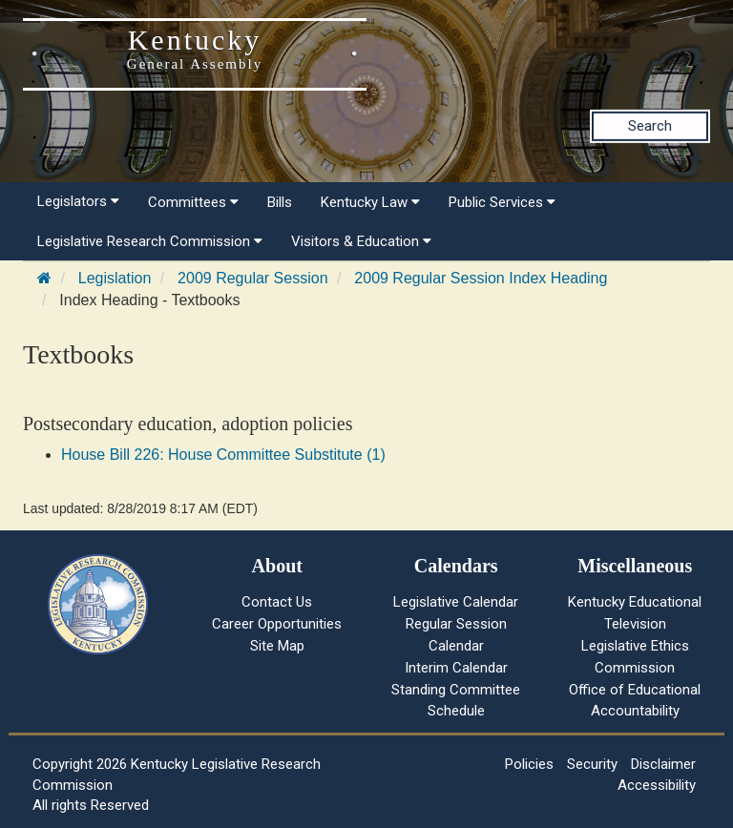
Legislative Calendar (455, 602)
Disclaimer (663, 764)
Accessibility (657, 785)
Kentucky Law (370, 202)
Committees (193, 202)
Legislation (115, 278)
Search (650, 126)
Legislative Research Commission (149, 241)
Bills (279, 202)
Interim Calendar (456, 667)
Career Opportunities (277, 623)
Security (592, 764)
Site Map (277, 645)
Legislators (78, 201)
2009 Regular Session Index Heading (480, 278)
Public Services (502, 202)
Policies (529, 764)
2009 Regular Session (252, 278)
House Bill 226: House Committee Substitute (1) (223, 454)
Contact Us (276, 602)
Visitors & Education (361, 241)
